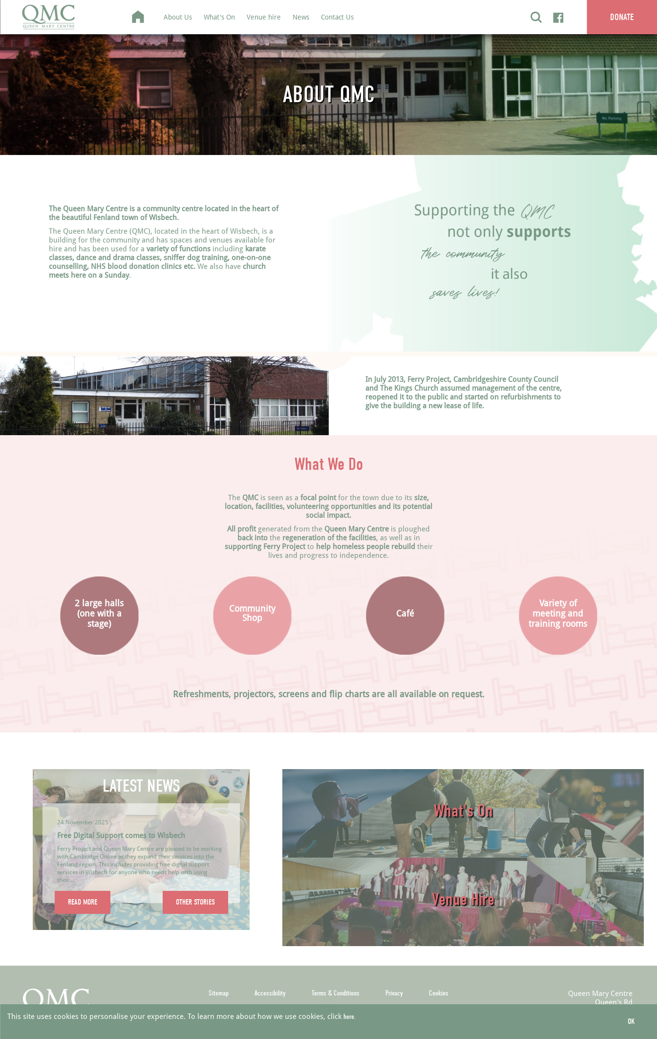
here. (349, 1016)
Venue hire (264, 17)
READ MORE (82, 902)
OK (631, 1021)
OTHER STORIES (195, 902)
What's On (219, 17)
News (301, 17)
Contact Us (337, 17)
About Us (178, 17)
